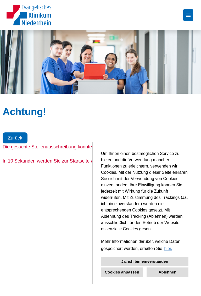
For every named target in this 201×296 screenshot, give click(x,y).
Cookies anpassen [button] (122, 272)
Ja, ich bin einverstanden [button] (144, 261)
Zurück (15, 138)
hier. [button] (168, 248)
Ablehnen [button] (167, 272)
